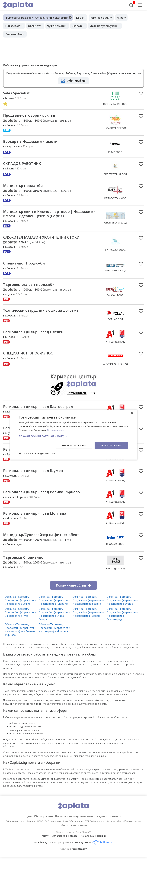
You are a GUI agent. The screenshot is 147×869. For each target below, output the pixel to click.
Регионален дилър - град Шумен (37, 481)
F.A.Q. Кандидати (53, 833)
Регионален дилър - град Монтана (39, 525)
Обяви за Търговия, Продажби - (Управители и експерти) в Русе (20, 625)
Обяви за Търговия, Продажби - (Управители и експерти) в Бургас (122, 613)
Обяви (73, 848)
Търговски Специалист (27, 570)
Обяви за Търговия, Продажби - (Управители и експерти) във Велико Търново (20, 642)
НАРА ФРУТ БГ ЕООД (115, 128)
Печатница (88, 848)
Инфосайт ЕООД (115, 555)
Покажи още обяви (73, 598)
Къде (80, 17)
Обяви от (36, 26)
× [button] (132, 413)
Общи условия (40, 829)
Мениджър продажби (26, 186)
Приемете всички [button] (110, 445)
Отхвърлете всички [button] (72, 445)
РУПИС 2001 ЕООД (115, 256)
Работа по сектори (15, 833)
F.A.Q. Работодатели (73, 833)
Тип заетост (13, 26)
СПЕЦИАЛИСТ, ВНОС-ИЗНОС (31, 362)
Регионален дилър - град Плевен (37, 340)
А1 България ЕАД (115, 350)
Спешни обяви (15, 34)
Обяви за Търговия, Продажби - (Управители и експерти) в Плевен (88, 625)
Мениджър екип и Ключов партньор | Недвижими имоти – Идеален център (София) (43, 217)
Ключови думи (102, 17)
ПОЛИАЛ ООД (115, 327)
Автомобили (58, 848)
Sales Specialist (18, 93)
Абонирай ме (76, 80)
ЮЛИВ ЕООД (115, 152)
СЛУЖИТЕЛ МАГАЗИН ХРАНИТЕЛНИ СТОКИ (47, 244)
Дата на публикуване (111, 26)
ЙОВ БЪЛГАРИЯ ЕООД (115, 104)
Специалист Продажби (27, 271)
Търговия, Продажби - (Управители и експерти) (37, 17)
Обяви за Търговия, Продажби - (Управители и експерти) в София (20, 613)
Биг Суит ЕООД (115, 303)
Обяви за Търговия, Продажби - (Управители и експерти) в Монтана (54, 640)
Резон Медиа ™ (79, 861)
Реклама (82, 837)
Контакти (120, 829)
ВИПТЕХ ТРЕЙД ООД (115, 174)
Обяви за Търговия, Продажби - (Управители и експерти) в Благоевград (122, 627)
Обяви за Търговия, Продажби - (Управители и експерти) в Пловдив (54, 613)
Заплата (83, 26)
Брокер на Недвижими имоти (34, 142)
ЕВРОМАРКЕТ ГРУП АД (115, 372)
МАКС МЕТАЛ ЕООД (115, 277)
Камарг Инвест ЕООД (115, 226)
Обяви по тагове (68, 837)
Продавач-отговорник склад (33, 116)
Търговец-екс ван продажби (32, 292)
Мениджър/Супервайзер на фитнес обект (46, 546)
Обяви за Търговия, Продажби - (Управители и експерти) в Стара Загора (54, 627)
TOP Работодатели (94, 833)
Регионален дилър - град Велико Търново (47, 503)
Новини (103, 848)
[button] (73, 435)
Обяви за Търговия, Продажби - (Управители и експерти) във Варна (88, 613)
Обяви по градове (132, 833)
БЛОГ (40, 833)
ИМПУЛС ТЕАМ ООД (115, 199)
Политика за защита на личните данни (82, 829)
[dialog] (73, 434)
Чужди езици (60, 26)
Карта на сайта (114, 833)
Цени (24, 829)
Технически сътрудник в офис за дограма (46, 319)
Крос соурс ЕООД (115, 580)
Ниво (124, 17)
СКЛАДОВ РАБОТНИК (24, 164)
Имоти (43, 848)
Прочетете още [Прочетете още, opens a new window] (56, 430)
